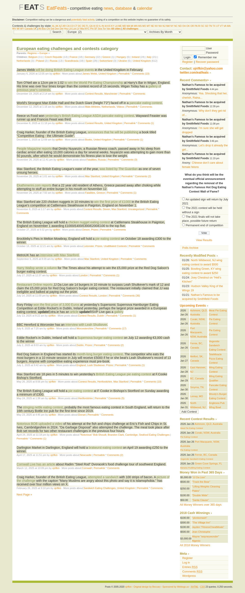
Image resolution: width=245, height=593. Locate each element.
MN (136, 26)
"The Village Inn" (201, 522)
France (74, 57)
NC (176, 26)
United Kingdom (142, 60)
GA (90, 26)
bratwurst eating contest (105, 447)
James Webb (89, 73)
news (108, 8)
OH (184, 26)
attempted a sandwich (103, 477)
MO (144, 26)
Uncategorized (136, 209)
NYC (87, 28)
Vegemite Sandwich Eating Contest (217, 345)
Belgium (33, 57)
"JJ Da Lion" (199, 477)
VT (221, 26)
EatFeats (57, 8)
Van (109, 28)
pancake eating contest (145, 103)
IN (103, 26)
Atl (39, 28)
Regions (32, 53)
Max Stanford (92, 176)
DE (83, 26)
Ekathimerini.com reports (34, 185)
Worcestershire (84, 328)
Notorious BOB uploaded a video (39, 424)
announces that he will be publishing (113, 132)
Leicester (89, 246)
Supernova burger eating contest (100, 338)
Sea (100, 28)
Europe (44, 53)
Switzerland (105, 60)
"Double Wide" (200, 495)
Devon (106, 209)
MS (140, 26)
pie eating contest (107, 238)
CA (67, 26)
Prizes (94, 229)
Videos (120, 106)
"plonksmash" (199, 517)
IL (100, 26)
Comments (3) (129, 159)
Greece (106, 57)
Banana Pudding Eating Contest (195, 468)
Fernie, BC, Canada (206, 454)
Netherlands (23, 60)
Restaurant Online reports (35, 284)
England (81, 365)
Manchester (111, 93)
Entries (190, 567)
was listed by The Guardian (119, 169)
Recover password (207, 61)
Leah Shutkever (96, 365)
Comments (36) (131, 295)
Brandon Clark (116, 434)
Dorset (82, 414)
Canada (28, 28)
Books (88, 139)
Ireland (136, 57)
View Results (204, 240)
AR (64, 26)
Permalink (124, 73)
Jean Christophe (201, 531)
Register (187, 61)
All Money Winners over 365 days (201, 504)
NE (152, 26)
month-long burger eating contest (100, 354)
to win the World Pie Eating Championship (94, 82)
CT (76, 26)
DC (79, 26)
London (83, 275)
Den (57, 28)
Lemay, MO (196, 396)
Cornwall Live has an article (36, 464)
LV (78, 28)
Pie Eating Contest (189, 437)
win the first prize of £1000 (112, 202)
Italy (149, 57)
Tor (104, 28)
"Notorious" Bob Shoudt (93, 434)
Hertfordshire (104, 381)
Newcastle (85, 455)
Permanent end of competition (204, 225)
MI (132, 26)
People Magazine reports (34, 148)
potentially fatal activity (82, 19)
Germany (90, 57)
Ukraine (123, 60)
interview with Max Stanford (59, 255)
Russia (54, 60)
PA (196, 26)
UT (217, 26)
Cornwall (87, 468)
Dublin (100, 315)
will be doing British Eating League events (65, 70)
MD (124, 26)
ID (97, 26)
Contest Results (94, 93)
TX (213, 26)
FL (87, 26)
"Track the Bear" (201, 481)
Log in (186, 562)
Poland (40, 60)
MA (128, 26)
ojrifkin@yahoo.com (208, 68)
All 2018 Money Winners (195, 545)
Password (200, 52)
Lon (74, 28)
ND (180, 26)
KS (109, 26)
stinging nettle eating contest (43, 407)
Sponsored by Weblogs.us (175, 587)
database (123, 8)
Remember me (205, 57)
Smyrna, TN (197, 387)
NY (172, 26)
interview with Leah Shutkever (86, 324)
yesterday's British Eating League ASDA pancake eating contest (89, 116)
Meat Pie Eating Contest (191, 428)
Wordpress (189, 575)
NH (160, 26)
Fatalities (92, 159)
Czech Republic (53, 57)
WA (229, 26)
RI (199, 26)
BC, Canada (197, 378)
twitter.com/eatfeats (194, 72)
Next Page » (24, 494)
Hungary (121, 57)
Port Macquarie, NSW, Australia (198, 332)
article (74, 312)
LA (116, 26)
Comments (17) (117, 328)
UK (34, 28)
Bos (44, 28)
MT (148, 26)
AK (56, 26)
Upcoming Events (193, 305)
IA (106, 26)
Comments (139, 93)
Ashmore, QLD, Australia (208, 424)
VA (224, 26)
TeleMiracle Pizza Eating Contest (216, 358)
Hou (66, 28)
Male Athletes (92, 106)
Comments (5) (116, 398)
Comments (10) (140, 73)
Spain (89, 60)
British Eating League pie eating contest (123, 374)
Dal (52, 28)
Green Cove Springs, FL (208, 463)
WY (22, 28)
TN (210, 26)
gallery (118, 312)
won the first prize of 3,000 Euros (56, 304)
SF (95, 28)
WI (18, 28)
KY (112, 26)
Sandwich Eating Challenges (100, 488)
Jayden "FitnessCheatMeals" (208, 527)
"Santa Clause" (200, 500)
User (197, 48)
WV (14, 28)
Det (61, 28)
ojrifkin (56, 73)
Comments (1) (146, 123)
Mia (82, 28)
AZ (60, 26)
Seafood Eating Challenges (154, 434)
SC (202, 26)
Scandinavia (72, 60)
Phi (92, 28)
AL (53, 26)
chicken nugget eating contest (89, 222)
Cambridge (131, 434)
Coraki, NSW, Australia (207, 432)
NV (156, 26)
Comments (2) (143, 176)
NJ (164, 26)
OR (192, 26)
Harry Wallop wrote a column (37, 268)
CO (72, 26)
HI (94, 26)
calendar (144, 8)
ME (120, 26)
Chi (48, 28)
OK (188, 26)
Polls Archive (190, 247)
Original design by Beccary (147, 587)
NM (168, 26)
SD (206, 26)
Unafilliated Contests (115, 246)
